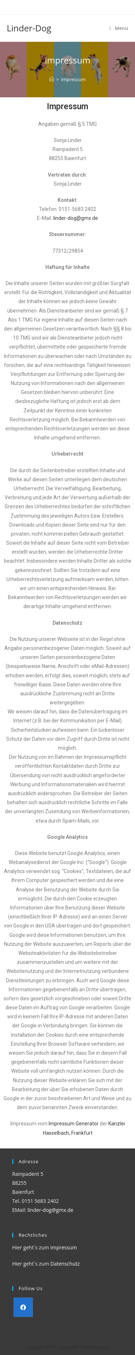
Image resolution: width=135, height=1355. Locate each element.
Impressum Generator (74, 1123)
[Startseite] (51, 79)
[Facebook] (23, 1307)
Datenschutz (65, 1263)
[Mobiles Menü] (119, 28)
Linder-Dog (29, 28)
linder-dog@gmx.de (75, 218)
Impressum (63, 1247)
